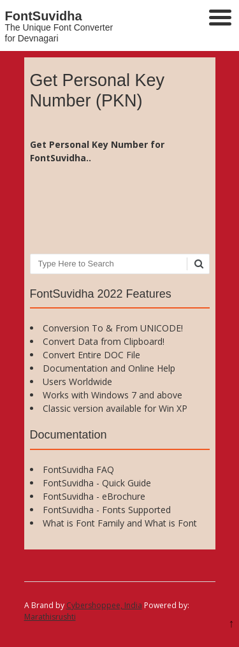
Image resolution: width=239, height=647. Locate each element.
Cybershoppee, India (104, 605)
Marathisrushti (50, 616)
